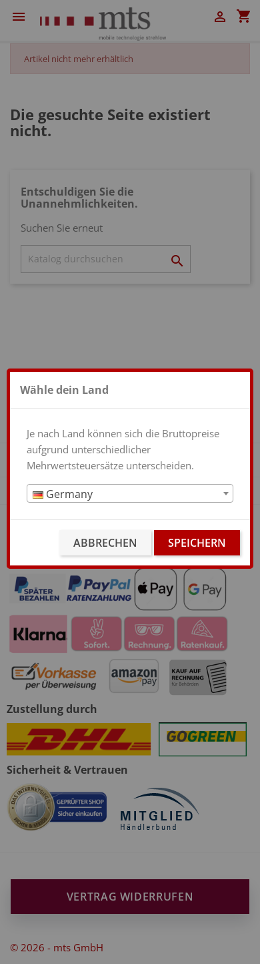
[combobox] (130, 493)
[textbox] (130, 494)
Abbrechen (105, 542)
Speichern (197, 542)
